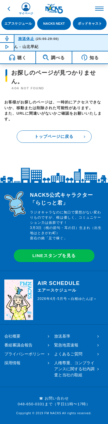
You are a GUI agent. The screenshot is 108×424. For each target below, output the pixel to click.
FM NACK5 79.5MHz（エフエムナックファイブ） (54, 8)
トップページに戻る (54, 136)
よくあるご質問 (68, 354)
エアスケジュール (18, 23)
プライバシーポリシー (24, 354)
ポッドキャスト (90, 23)
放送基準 (62, 336)
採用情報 (12, 363)
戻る (8, 8)
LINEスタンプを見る (53, 255)
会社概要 (12, 336)
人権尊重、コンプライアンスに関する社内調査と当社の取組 (74, 369)
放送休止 (26, 38)
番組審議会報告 (18, 345)
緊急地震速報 (66, 345)
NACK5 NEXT (54, 23)
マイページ (26, 13)
